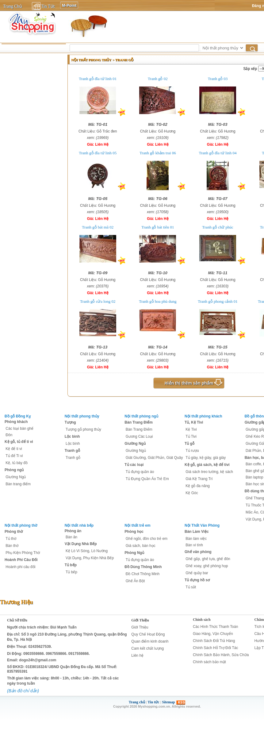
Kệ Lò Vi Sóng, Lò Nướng (87, 551)
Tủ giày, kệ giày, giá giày (206, 457)
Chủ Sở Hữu (17, 620)
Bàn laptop (254, 477)
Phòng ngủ (14, 470)
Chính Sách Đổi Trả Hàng (214, 641)
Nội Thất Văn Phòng (202, 525)
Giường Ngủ (16, 477)
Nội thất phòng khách (203, 416)
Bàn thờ (12, 546)
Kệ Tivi (191, 429)
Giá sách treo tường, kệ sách (209, 472)
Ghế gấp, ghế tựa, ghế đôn (208, 559)
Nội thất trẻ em (137, 525)
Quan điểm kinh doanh (149, 641)
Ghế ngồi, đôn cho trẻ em (146, 538)
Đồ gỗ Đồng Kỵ (18, 416)
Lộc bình (72, 436)
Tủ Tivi (191, 436)
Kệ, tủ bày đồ (17, 463)
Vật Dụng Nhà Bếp (81, 544)
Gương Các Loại (139, 436)
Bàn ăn (71, 537)
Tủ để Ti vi (14, 456)
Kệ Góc (192, 493)
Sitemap (168, 702)
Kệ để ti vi (14, 449)
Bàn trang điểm (18, 484)
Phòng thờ (14, 531)
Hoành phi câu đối (20, 567)
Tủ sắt (191, 587)
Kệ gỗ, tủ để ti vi (19, 442)
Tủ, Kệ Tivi (194, 422)
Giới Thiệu (140, 620)
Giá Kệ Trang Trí (199, 479)
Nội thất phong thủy (91, 60)
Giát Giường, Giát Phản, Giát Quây (154, 457)
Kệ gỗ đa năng (198, 486)
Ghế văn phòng (198, 552)
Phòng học (133, 531)
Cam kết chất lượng (147, 648)
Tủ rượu (192, 450)
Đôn (9, 435)
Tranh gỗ (72, 450)
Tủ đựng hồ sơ (197, 580)
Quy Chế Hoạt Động (148, 634)
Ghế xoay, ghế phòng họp (207, 566)
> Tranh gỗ (123, 60)
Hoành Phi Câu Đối (21, 560)
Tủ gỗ (189, 443)
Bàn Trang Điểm (138, 422)
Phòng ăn (73, 531)
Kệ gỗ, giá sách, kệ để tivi (207, 465)
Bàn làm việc (196, 538)
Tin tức (153, 702)
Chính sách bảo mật (209, 662)
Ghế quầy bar (197, 573)
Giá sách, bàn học (140, 546)
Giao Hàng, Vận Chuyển (213, 634)
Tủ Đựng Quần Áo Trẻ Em (147, 479)
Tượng (70, 422)
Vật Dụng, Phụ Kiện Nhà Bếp (90, 558)
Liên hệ (137, 655)
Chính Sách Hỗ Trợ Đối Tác (215, 648)
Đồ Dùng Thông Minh (143, 567)
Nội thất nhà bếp (79, 525)
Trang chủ (137, 702)
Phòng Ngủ (134, 553)
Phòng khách (16, 422)
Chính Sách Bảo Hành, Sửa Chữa (221, 655)
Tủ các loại (133, 465)
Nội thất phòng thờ (21, 525)
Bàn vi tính (194, 545)
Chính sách (202, 619)
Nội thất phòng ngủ (141, 416)
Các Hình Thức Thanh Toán (215, 627)
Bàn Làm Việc (197, 531)
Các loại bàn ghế (19, 428)
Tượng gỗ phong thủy (83, 429)
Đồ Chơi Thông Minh (143, 574)
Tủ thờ (11, 538)
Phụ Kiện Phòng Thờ (23, 553)
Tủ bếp (71, 565)
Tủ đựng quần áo (140, 472)
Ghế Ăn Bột (135, 581)
